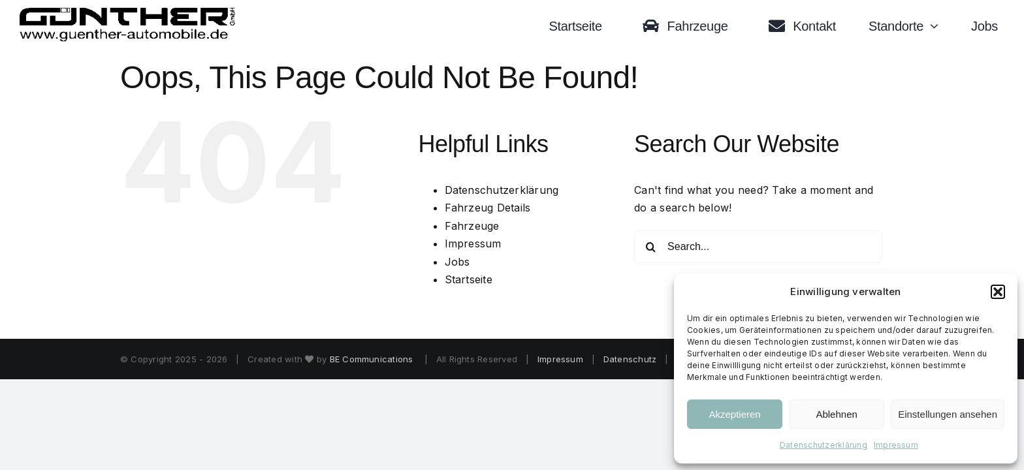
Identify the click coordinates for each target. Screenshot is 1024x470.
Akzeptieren (734, 414)
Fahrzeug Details (488, 207)
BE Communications (373, 359)
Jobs (457, 261)
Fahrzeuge (472, 225)
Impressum (896, 445)
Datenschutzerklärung (823, 445)
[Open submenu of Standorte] (937, 26)
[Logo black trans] (128, 12)
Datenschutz (630, 359)
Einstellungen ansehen (947, 414)
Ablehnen (836, 414)
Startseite (468, 279)
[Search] (650, 246)
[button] (997, 291)
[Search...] (758, 246)
